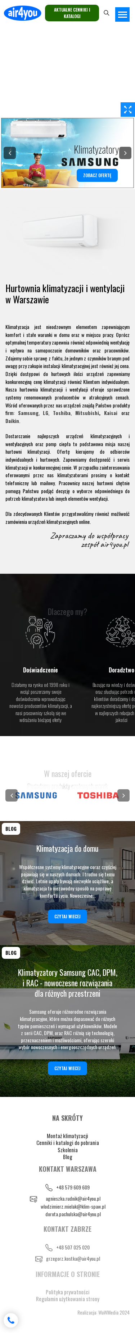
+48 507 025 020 (73, 1247)
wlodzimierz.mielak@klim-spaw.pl (73, 1206)
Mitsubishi (87, 412)
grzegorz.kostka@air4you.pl (73, 1258)
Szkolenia (68, 1150)
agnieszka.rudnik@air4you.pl (73, 1198)
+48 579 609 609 (73, 1187)
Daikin (12, 420)
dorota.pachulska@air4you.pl (73, 1214)
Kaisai (110, 412)
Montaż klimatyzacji (67, 1136)
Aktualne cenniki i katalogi (72, 13)
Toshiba (62, 412)
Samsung (28, 412)
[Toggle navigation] (122, 14)
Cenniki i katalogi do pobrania (67, 1142)
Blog (67, 1157)
